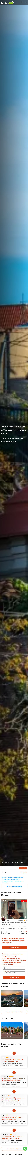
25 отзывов (20, 920)
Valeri (7, 920)
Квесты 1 (23, 868)
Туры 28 (13, 868)
